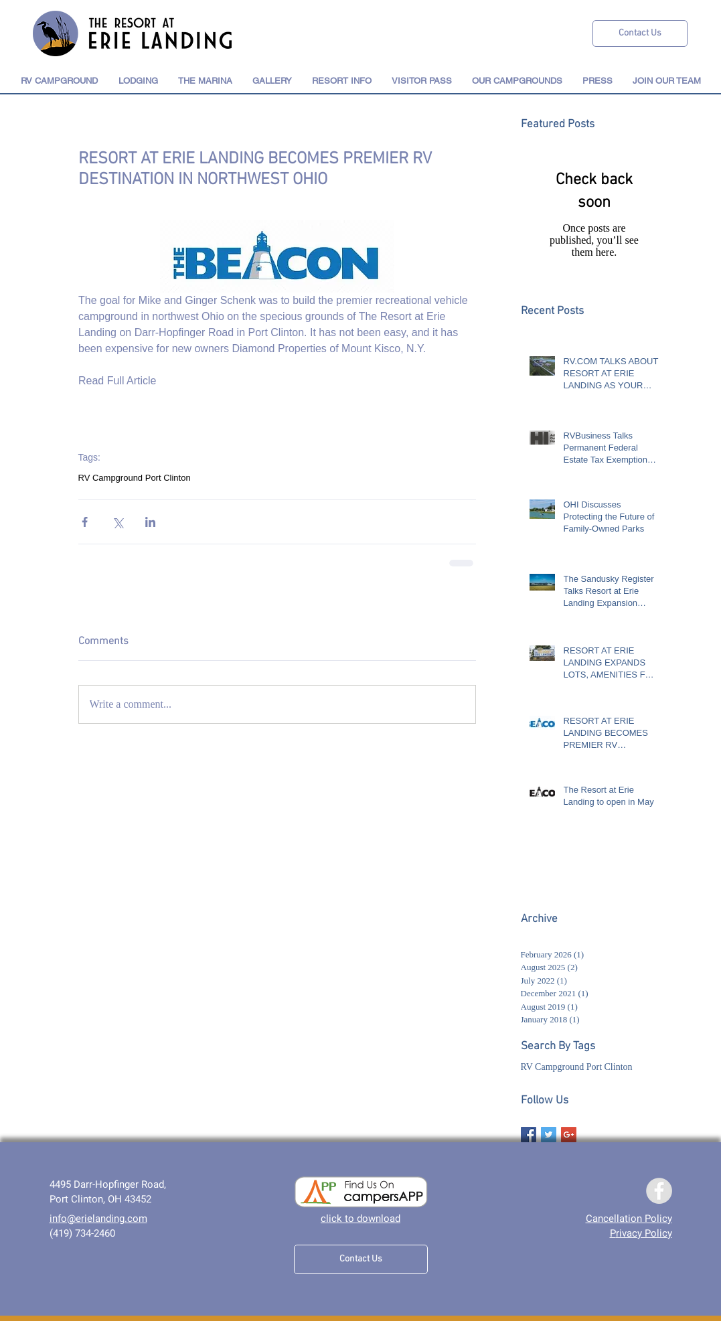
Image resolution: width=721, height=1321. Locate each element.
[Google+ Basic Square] (568, 1134)
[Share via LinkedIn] (150, 522)
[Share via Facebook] (84, 522)
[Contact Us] (640, 33)
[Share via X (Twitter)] (117, 522)
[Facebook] (659, 1191)
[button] (138, 80)
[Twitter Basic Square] (548, 1134)
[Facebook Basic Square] (528, 1134)
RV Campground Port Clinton (134, 478)
